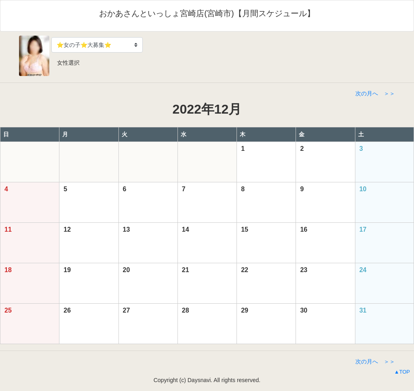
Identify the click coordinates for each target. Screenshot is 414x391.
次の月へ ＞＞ (375, 93)
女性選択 (65, 62)
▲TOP (402, 372)
